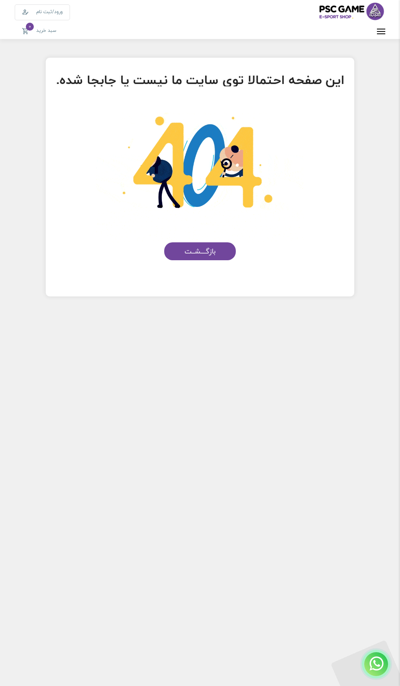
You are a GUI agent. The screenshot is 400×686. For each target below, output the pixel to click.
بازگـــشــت (200, 251)
